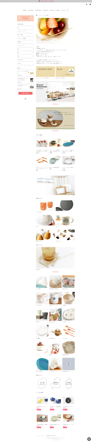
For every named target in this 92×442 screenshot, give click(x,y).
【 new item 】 (20, 59)
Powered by (55, 439)
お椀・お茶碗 (19, 34)
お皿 (18, 27)
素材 (18, 52)
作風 (18, 56)
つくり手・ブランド (21, 45)
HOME (24, 10)
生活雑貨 (19, 41)
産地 (18, 49)
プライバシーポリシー (40, 435)
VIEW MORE (55, 104)
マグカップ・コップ (21, 31)
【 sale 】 (19, 63)
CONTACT (45, 10)
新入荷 (38, 61)
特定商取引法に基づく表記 (50, 435)
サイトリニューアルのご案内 (42, 15)
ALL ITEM (30, 10)
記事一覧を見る (25, 93)
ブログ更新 (39, 59)
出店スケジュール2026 (54, 10)
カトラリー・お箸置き (21, 38)
